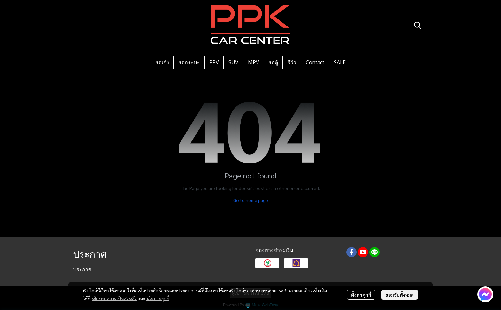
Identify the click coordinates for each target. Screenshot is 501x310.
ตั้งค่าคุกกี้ (361, 295)
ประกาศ (82, 270)
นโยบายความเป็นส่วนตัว (114, 298)
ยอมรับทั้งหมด (399, 295)
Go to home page (250, 200)
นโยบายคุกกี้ (157, 298)
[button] (417, 25)
